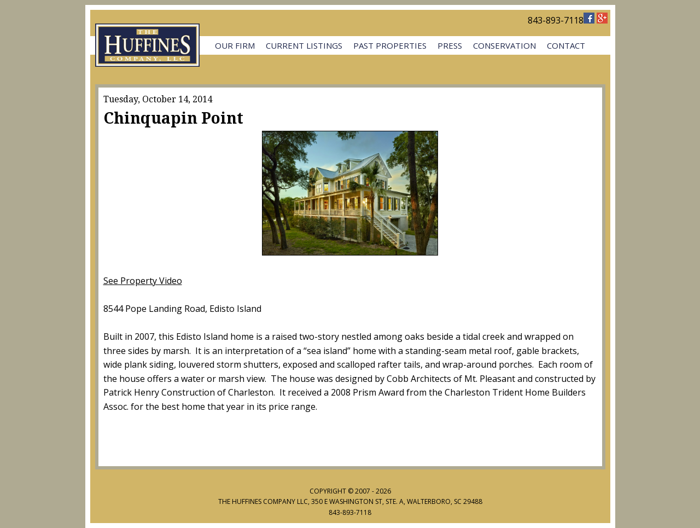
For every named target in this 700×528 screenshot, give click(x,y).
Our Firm (235, 45)
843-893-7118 (556, 20)
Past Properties (390, 45)
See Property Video (142, 281)
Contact (566, 45)
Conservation (504, 45)
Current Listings (304, 45)
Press (450, 45)
